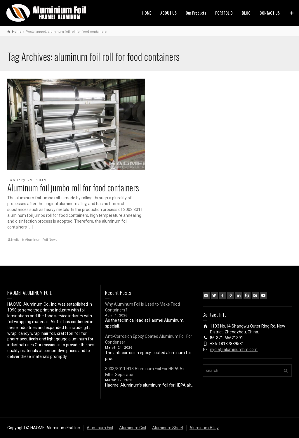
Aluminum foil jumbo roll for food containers (73, 187)
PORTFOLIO (224, 13)
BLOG (246, 13)
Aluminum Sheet (167, 427)
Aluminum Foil (100, 427)
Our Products (196, 13)
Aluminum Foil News (41, 240)
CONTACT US (270, 13)
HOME (146, 13)
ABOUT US (168, 13)
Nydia (15, 240)
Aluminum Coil (132, 427)
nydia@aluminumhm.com (234, 349)
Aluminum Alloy (204, 427)
